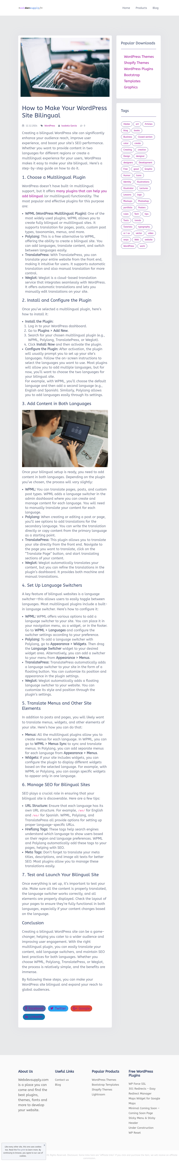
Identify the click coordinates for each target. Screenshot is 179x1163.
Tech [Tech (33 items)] (136, 214)
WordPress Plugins (138, 69)
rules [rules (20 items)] (126, 214)
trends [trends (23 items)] (138, 220)
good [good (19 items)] (136, 169)
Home (126, 8)
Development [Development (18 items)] (145, 162)
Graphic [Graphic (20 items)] (148, 169)
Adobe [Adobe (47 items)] (126, 124)
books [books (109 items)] (137, 130)
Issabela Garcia (69, 125)
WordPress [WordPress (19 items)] (128, 246)
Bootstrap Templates (105, 1084)
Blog (156, 8)
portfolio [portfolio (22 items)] (127, 207)
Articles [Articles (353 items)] (148, 124)
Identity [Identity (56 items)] (127, 182)
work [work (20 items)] (142, 246)
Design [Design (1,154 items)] (126, 156)
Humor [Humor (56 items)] (126, 175)
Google (81, 1008)
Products (141, 8)
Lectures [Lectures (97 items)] (144, 188)
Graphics (131, 87)
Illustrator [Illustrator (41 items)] (128, 188)
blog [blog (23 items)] (125, 130)
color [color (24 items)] (126, 143)
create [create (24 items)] (138, 143)
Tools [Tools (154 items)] (126, 220)
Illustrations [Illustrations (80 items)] (143, 182)
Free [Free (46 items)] (125, 169)
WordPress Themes (139, 57)
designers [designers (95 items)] (128, 162)
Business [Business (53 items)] (127, 137)
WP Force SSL (137, 1083)
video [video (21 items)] (150, 233)
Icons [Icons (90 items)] (138, 175)
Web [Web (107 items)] (137, 239)
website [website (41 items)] (148, 239)
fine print (21, 1150)
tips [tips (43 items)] (146, 214)
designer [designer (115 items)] (140, 156)
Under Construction (141, 1128)
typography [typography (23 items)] (144, 227)
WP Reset (135, 1132)
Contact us (62, 1080)
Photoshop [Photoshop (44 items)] (143, 201)
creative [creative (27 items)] (142, 149)
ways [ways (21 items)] (126, 239)
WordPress (49, 125)
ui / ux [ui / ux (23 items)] (126, 233)
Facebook (34, 1008)
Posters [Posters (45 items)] (142, 207)
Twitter (58, 1008)
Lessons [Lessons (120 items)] (127, 194)
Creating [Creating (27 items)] (127, 149)
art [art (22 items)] (137, 124)
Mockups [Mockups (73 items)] (127, 201)
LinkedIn (34, 1017)
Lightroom (98, 1094)
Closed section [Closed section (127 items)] (145, 137)
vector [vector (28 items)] (139, 233)
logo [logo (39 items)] (139, 194)
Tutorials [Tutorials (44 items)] (127, 227)
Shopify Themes (136, 63)
